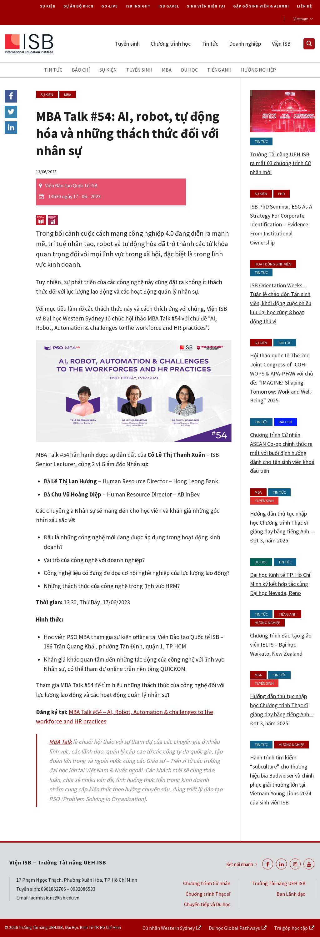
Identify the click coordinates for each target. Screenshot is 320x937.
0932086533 (82, 889)
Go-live (109, 6)
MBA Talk (60, 741)
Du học (189, 70)
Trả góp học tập (291, 928)
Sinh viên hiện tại (206, 6)
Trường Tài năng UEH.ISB (279, 883)
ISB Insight (138, 6)
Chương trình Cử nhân (206, 883)
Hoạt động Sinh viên (273, 264)
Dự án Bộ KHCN (78, 6)
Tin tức (210, 43)
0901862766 (53, 889)
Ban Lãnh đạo (291, 894)
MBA (167, 70)
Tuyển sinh (127, 43)
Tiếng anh (219, 70)
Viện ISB (281, 43)
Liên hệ (304, 6)
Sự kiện (48, 6)
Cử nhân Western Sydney (168, 928)
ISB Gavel (168, 6)
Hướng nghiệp (258, 70)
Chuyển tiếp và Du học (207, 904)
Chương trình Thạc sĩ (208, 894)
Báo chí (81, 70)
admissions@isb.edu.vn (55, 897)
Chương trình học (171, 43)
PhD (281, 193)
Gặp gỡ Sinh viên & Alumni (261, 6)
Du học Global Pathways (234, 928)
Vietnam (303, 19)
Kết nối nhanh (241, 864)
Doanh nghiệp (245, 43)
